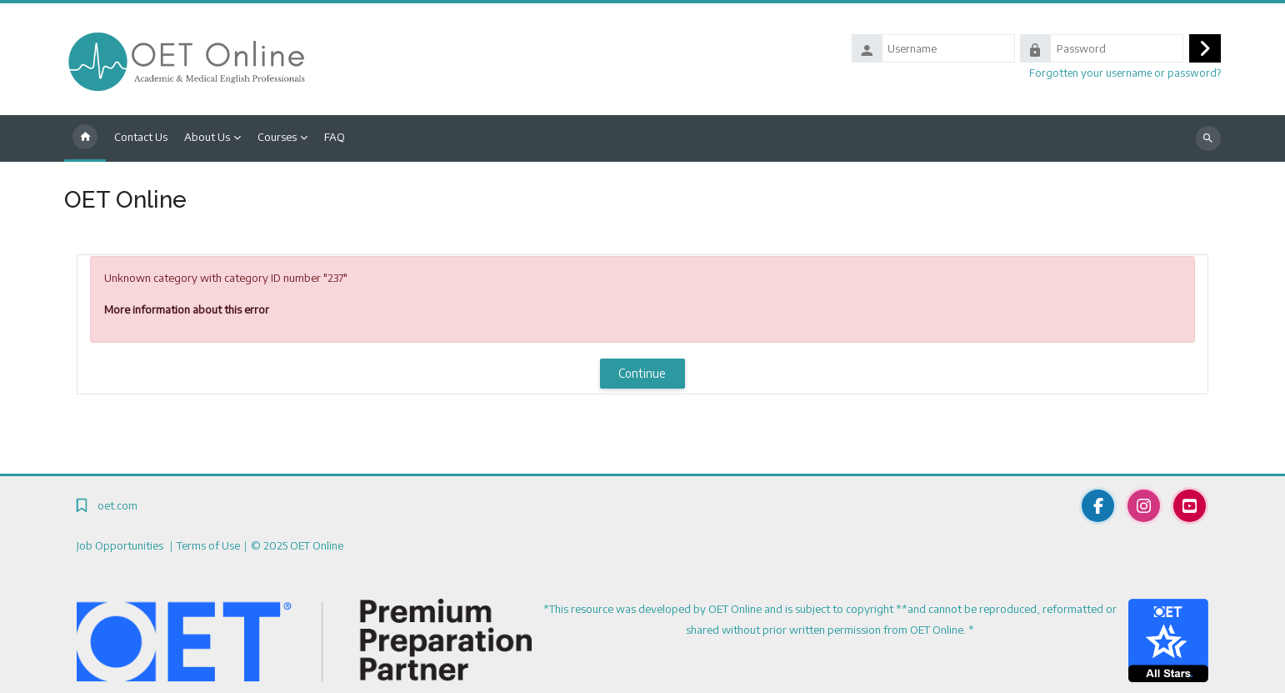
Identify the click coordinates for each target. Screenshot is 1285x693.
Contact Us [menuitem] (141, 136)
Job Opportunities (121, 545)
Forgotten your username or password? (1125, 72)
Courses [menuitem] (277, 136)
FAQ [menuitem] (334, 136)
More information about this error (186, 309)
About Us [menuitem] (207, 136)
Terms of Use (208, 545)
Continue (642, 373)
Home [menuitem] (85, 138)
